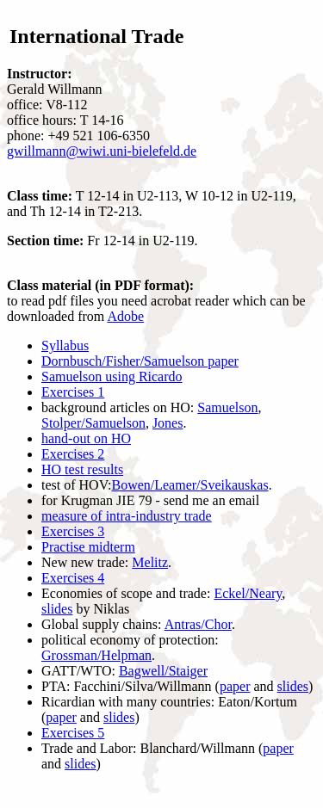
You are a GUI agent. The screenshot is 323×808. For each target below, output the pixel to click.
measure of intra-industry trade (126, 516)
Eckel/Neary (248, 593)
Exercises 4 (72, 578)
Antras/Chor (198, 624)
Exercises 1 (72, 392)
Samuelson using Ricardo (112, 376)
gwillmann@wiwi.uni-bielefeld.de (101, 151)
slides (56, 608)
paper (235, 686)
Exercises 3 (72, 531)
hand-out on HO (86, 438)
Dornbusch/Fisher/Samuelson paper (140, 361)
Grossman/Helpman (96, 655)
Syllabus (65, 345)
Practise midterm (88, 547)
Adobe (125, 316)
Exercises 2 (72, 454)
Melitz (150, 562)
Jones (167, 423)
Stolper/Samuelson (93, 423)
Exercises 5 (72, 732)
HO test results (82, 469)
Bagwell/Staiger (163, 670)
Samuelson (227, 407)
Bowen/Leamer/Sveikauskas (189, 485)
